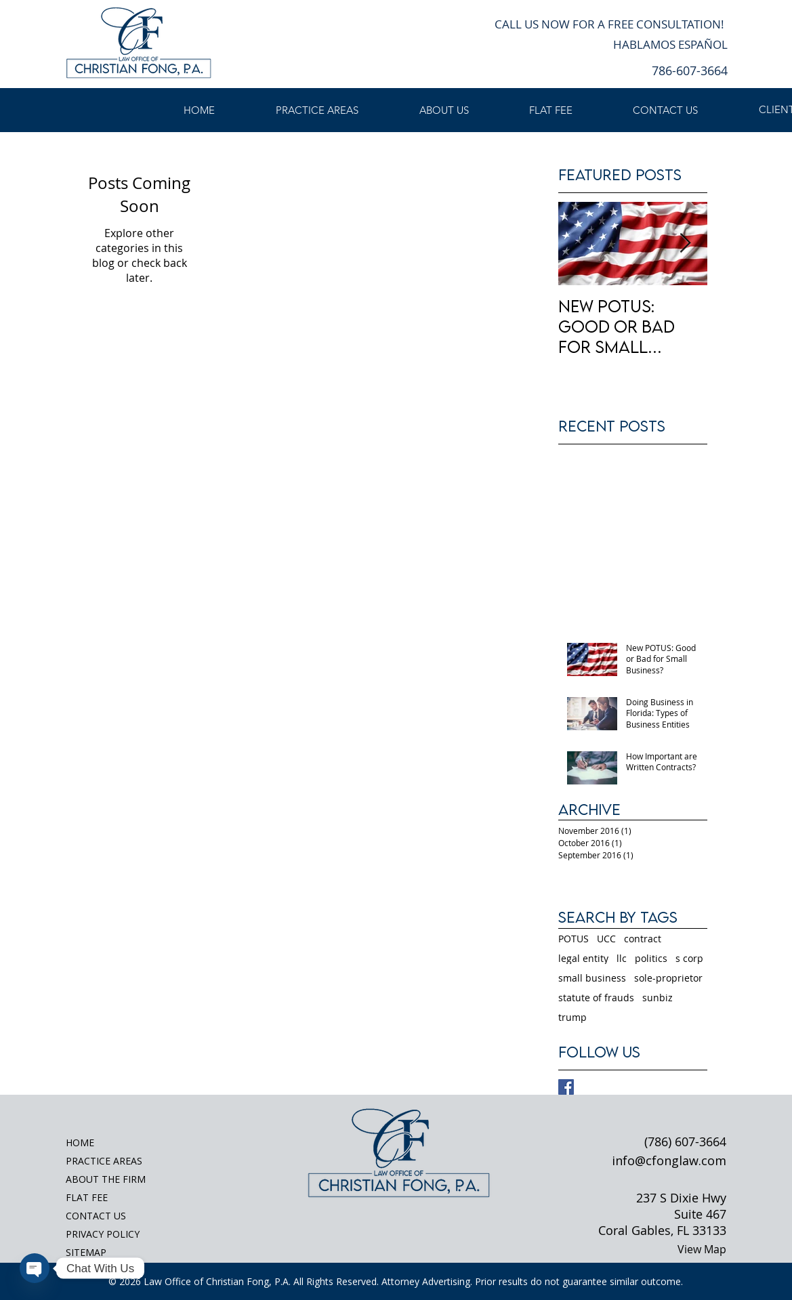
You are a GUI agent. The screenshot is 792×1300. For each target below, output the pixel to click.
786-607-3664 (690, 70)
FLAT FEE (87, 1197)
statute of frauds (596, 997)
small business (592, 978)
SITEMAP (86, 1252)
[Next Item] (686, 243)
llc (622, 958)
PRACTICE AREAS (104, 1160)
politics (651, 958)
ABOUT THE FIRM (106, 1179)
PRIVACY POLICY (103, 1234)
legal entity (583, 958)
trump (572, 1017)
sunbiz (657, 997)
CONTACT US (96, 1215)
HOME (80, 1142)
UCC (606, 938)
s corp (689, 958)
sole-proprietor (668, 978)
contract (642, 938)
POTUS (573, 938)
